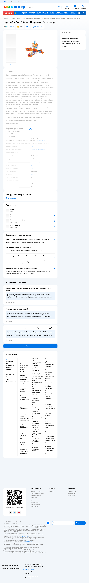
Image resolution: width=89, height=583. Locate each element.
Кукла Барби (48, 423)
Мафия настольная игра (50, 409)
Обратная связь (35, 504)
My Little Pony (23, 371)
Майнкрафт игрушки (35, 359)
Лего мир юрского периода (37, 434)
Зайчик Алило (23, 377)
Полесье (22, 361)
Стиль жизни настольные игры (49, 399)
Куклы (46, 421)
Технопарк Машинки (22, 374)
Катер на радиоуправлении (24, 427)
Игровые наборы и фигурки (31, 18)
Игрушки (22, 429)
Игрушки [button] (8, 369)
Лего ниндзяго (36, 404)
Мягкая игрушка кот (50, 442)
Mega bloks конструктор (48, 367)
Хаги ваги (34, 380)
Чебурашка (35, 398)
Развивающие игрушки (23, 432)
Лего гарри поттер (37, 417)
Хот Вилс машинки (25, 394)
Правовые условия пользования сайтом (30, 522)
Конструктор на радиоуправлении (49, 363)
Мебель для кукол (49, 436)
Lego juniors (48, 374)
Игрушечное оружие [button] (9, 362)
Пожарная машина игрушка (24, 423)
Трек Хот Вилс (23, 405)
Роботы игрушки (24, 451)
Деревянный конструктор (35, 437)
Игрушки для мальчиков (23, 441)
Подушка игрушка (49, 448)
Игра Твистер (48, 388)
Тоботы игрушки (24, 365)
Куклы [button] (8, 379)
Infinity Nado (23, 367)
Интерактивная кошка (49, 451)
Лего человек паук (37, 390)
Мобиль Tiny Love (37, 374)
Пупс (46, 427)
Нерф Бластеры (24, 386)
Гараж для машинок (25, 413)
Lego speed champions (35, 446)
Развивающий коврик (35, 371)
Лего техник (35, 419)
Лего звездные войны (36, 414)
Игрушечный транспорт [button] (10, 366)
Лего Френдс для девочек (36, 450)
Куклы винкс (48, 434)
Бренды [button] (8, 359)
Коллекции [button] (9, 372)
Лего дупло (35, 421)
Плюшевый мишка (50, 440)
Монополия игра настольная (49, 412)
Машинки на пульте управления (25, 396)
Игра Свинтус (48, 406)
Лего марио (35, 431)
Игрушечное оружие (23, 388)
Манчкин (47, 378)
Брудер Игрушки (24, 381)
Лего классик (48, 370)
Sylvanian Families (24, 363)
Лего (33, 402)
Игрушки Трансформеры (36, 395)
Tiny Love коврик (37, 378)
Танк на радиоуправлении (24, 407)
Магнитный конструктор (35, 428)
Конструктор (35, 407)
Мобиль (22, 439)
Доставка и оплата (36, 491)
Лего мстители (36, 392)
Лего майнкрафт (36, 409)
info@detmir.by (24, 536)
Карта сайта (34, 506)
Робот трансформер (23, 448)
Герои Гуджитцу (24, 379)
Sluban (34, 453)
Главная (5, 18)
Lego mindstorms (49, 361)
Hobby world (48, 383)
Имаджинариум (49, 381)
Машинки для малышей (23, 454)
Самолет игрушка (24, 410)
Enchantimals (23, 358)
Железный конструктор (35, 440)
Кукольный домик (49, 425)
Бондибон (22, 384)
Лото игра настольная (48, 416)
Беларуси (14, 523)
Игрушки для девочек (23, 436)
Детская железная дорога (24, 400)
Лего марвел (35, 423)
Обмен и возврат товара (37, 493)
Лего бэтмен (35, 385)
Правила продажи (36, 495)
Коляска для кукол (49, 432)
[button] (81, 13)
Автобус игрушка (24, 420)
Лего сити (35, 411)
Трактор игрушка (24, 418)
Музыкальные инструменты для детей (36, 367)
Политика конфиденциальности (37, 498)
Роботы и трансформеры (51, 18)
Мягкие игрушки (49, 438)
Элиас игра (48, 404)
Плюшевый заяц (49, 454)
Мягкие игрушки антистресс (49, 445)
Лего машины (48, 358)
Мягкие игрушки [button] (11, 382)
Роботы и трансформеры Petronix (71, 18)
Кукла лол (47, 419)
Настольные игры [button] (11, 377)
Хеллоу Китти (35, 400)
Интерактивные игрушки (36, 362)
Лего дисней (48, 372)
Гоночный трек (24, 403)
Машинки (22, 391)
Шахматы (47, 390)
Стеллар (22, 369)
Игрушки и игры (15, 18)
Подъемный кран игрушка (24, 415)
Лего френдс (35, 425)
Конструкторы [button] (10, 374)
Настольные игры (49, 376)
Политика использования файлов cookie (38, 501)
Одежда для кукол (49, 429)
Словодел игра (49, 393)
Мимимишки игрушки (35, 387)
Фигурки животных (37, 376)
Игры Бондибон (49, 402)
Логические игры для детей (49, 395)
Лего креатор (35, 443)
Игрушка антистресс (23, 445)
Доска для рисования (48, 385)
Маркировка (12, 198)
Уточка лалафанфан (37, 382)
